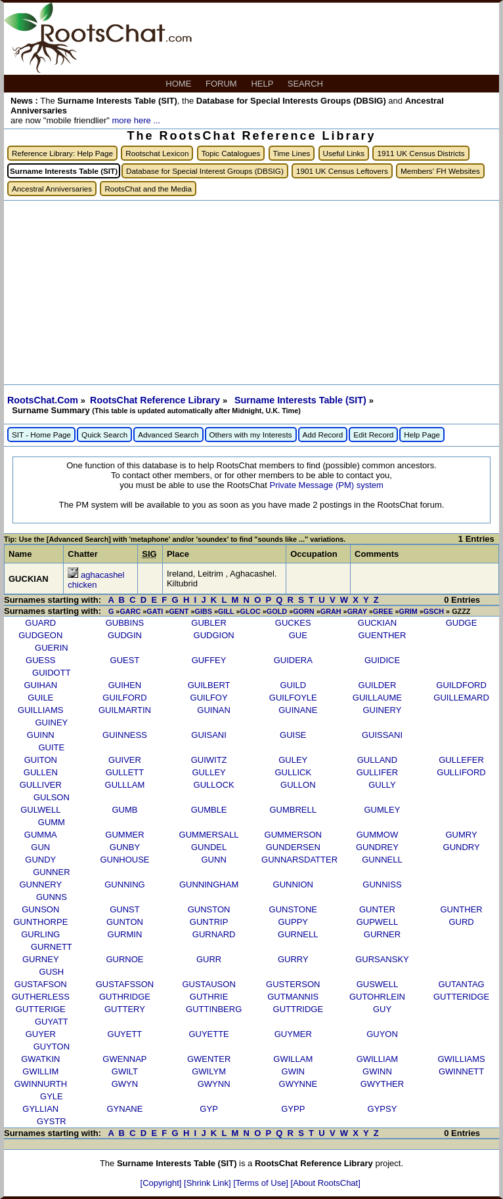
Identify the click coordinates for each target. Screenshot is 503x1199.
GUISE (293, 735)
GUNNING (124, 884)
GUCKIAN (377, 623)
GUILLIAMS (40, 710)
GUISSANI (382, 735)
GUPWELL (378, 922)
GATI (154, 611)
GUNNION (293, 884)
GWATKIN (40, 1059)
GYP (208, 1109)
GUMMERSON (293, 835)
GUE (298, 635)
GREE (383, 611)
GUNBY (125, 847)
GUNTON (124, 922)
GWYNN (214, 1084)
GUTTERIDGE (461, 997)
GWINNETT (461, 1071)
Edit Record (373, 434)
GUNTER (377, 909)
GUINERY (381, 710)
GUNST (125, 909)
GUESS (41, 660)
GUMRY (461, 835)
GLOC (250, 611)
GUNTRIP (209, 922)
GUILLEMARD (461, 697)
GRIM (408, 611)
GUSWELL (378, 984)
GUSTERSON (293, 984)
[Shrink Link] (208, 1183)
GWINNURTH (40, 1084)
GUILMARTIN (124, 710)
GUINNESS (124, 735)
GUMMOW (378, 835)
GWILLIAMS (461, 1059)
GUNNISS (381, 884)
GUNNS (51, 897)
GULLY (382, 785)
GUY (382, 1009)
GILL (226, 611)
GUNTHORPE (40, 922)
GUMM (51, 822)
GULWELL (40, 810)
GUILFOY (209, 697)
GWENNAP (124, 1059)
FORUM (222, 84)
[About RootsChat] (326, 1183)
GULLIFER (378, 772)
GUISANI (208, 735)
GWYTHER (382, 1084)
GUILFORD (124, 697)
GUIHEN (125, 685)
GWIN (293, 1071)
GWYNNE (298, 1084)
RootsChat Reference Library (156, 400)
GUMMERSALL (209, 835)
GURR (208, 959)
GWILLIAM (378, 1059)
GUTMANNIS (292, 997)
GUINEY (51, 722)
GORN (304, 611)
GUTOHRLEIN (377, 997)
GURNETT (51, 947)
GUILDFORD (461, 685)
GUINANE (297, 710)
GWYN (125, 1084)
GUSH (51, 972)
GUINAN (213, 710)
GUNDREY (377, 847)
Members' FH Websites (440, 171)
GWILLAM (293, 1059)
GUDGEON (40, 635)
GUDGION (214, 635)
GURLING (40, 934)
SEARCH (307, 84)
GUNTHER (461, 909)
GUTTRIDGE (298, 1009)
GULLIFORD (461, 772)
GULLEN (41, 772)
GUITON (40, 760)
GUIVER (124, 760)
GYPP (293, 1109)
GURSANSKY (382, 959)
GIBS (203, 611)
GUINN (41, 735)
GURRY (293, 959)
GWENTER (208, 1059)
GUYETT (125, 1034)
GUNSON (40, 909)
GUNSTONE (293, 909)
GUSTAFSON (40, 984)
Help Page (422, 434)
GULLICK (292, 772)
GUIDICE (382, 660)
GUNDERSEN (293, 847)
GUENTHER (382, 635)
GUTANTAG (461, 984)
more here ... (136, 120)
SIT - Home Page (41, 434)
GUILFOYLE (293, 697)
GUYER (41, 1034)
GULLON (297, 785)
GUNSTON (209, 909)
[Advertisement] (251, 292)
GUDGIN (125, 635)
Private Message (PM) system (326, 485)
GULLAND (377, 760)
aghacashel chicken (96, 580)
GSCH (434, 611)
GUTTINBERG (214, 1009)
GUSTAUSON (208, 984)
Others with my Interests (250, 434)
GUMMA (40, 835)
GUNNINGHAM (208, 884)
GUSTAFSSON (125, 984)
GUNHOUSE (124, 859)
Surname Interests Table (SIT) (301, 400)
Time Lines (292, 153)
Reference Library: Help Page (62, 153)
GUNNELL (382, 859)
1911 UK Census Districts (420, 153)
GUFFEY (209, 660)
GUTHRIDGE (124, 997)
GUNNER (51, 872)
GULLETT (125, 772)
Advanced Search (168, 434)
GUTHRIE (209, 997)
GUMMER (124, 835)
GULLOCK (214, 785)
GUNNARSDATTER (299, 859)
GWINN (377, 1071)
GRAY (357, 611)
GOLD (277, 611)
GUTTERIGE (41, 1009)
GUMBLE (209, 810)
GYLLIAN (40, 1109)
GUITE (52, 747)
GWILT (125, 1071)
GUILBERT (209, 685)
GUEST (125, 660)
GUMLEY (382, 810)
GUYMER (293, 1034)
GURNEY (40, 959)
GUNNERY (40, 884)
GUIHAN (41, 685)
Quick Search (104, 434)
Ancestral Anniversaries (52, 188)
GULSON (51, 797)
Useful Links (344, 153)
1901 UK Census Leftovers (342, 171)
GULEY (292, 760)
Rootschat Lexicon (156, 153)
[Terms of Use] (261, 1183)
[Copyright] (162, 1183)
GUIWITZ (209, 760)
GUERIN (51, 648)
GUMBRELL (293, 810)
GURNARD (214, 934)
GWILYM (209, 1071)
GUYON (382, 1034)
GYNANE (124, 1109)
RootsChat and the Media (148, 188)
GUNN (214, 859)
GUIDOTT (51, 673)
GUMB (124, 810)
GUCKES (293, 623)
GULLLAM (125, 785)
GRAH (330, 611)
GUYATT (51, 1021)
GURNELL (298, 934)
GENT (178, 611)
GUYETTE (208, 1034)
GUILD (293, 685)
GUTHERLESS (41, 997)
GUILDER (378, 685)
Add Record (323, 434)
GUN (40, 847)
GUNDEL (209, 847)
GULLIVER (41, 785)
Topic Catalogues (231, 153)
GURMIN (125, 934)
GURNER (382, 934)
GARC (130, 611)
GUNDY (40, 859)
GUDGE (461, 623)
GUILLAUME (377, 697)
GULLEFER (461, 760)
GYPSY (382, 1109)
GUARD (40, 623)
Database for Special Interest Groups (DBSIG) (205, 171)
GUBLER (208, 623)
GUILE (40, 697)
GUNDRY (461, 847)
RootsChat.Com (42, 400)
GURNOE (124, 959)
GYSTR (51, 1121)
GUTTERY (124, 1009)
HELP (263, 84)
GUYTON (51, 1046)
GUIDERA (293, 660)
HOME (179, 84)
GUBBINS (125, 623)
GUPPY (293, 922)
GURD (460, 922)
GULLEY (208, 772)
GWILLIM (40, 1071)
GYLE (51, 1096)
